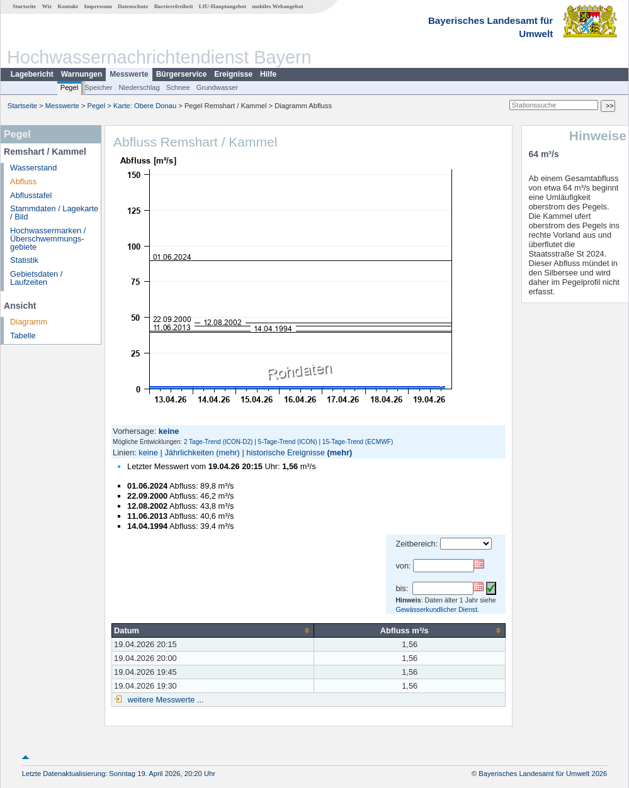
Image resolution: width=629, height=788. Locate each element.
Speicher (98, 87)
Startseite (24, 6)
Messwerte (129, 74)
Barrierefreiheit (173, 6)
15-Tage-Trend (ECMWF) (357, 441)
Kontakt (67, 6)
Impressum (97, 6)
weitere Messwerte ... (164, 699)
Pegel (69, 87)
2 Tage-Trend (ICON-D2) (218, 441)
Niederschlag (138, 87)
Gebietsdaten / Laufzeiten (36, 278)
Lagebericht (32, 74)
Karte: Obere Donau (144, 105)
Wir (47, 6)
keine (148, 452)
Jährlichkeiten (188, 452)
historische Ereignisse (285, 452)
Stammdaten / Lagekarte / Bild (54, 212)
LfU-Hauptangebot (222, 6)
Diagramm (28, 321)
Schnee (178, 87)
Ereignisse (233, 74)
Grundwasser (217, 87)
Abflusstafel (31, 195)
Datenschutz (133, 6)
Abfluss (23, 181)
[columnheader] (213, 630)
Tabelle (23, 335)
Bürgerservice (181, 74)
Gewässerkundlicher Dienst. (437, 609)
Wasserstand (33, 167)
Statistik (24, 260)
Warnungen (82, 74)
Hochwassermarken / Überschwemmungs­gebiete (48, 239)
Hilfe (268, 74)
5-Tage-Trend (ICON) (287, 441)
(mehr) (228, 452)
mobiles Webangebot (277, 6)
